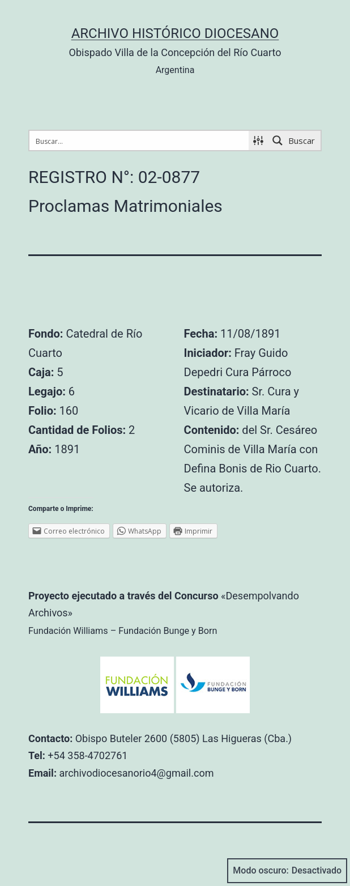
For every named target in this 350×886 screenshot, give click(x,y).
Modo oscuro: (287, 871)
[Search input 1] (140, 140)
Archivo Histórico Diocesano (175, 33)
